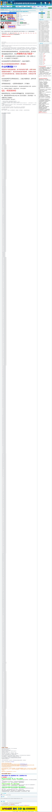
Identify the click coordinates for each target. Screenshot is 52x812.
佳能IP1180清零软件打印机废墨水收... (44, 25)
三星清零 (9, 6)
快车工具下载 (14, 802)
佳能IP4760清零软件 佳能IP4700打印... (44, 38)
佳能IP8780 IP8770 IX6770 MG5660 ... (44, 24)
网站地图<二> (37, 811)
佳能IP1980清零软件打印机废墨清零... (44, 51)
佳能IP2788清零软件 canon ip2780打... (44, 39)
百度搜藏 (14, 798)
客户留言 (13, 0)
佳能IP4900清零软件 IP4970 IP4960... (44, 29)
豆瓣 (21, 798)
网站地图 (29, 811)
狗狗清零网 (6, 9)
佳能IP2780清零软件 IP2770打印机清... (44, 27)
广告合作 (20, 811)
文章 (10, 0)
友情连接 (26, 811)
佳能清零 (13, 9)
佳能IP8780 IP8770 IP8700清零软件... (44, 21)
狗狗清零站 (21, 21)
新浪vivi (20, 798)
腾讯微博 (6, 798)
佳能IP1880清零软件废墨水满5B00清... (44, 26)
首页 (8, 0)
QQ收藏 (4, 798)
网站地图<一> (33, 811)
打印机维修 (22, 6)
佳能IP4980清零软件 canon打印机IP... (44, 23)
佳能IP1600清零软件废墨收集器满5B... (44, 31)
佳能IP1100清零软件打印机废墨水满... (44, 44)
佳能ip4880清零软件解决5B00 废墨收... (44, 41)
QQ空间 (1, 798)
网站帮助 (17, 811)
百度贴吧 (12, 798)
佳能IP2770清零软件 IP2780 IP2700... (44, 28)
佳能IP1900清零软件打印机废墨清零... (44, 37)
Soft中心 (10, 9)
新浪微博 (17, 798)
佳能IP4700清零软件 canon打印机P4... (44, 40)
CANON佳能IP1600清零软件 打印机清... (44, 30)
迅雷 (17, 802)
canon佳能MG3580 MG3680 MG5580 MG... (44, 22)
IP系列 (16, 9)
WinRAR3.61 (9, 803)
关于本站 (14, 811)
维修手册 (26, 6)
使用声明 (23, 811)
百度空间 (9, 798)
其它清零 (18, 6)
